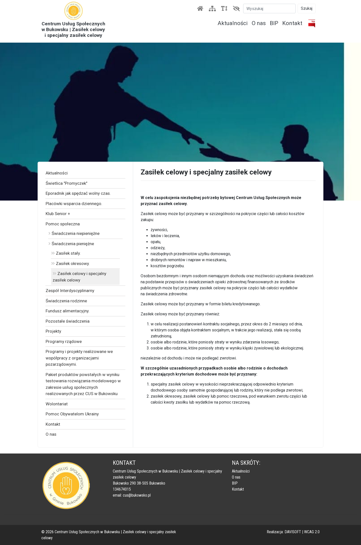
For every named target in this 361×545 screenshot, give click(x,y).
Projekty (53, 331)
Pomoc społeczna (63, 223)
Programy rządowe (64, 341)
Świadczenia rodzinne (66, 300)
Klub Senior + (58, 213)
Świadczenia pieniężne (71, 243)
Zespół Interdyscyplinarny (70, 290)
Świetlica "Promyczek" (66, 183)
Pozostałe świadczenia (67, 321)
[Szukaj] (269, 8)
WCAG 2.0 (312, 531)
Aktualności (233, 23)
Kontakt (292, 23)
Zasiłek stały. (66, 253)
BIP (274, 23)
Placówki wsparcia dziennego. (74, 203)
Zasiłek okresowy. (70, 263)
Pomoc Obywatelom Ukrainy (72, 413)
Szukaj (306, 8)
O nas (259, 23)
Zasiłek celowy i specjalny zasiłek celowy (79, 277)
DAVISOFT (293, 531)
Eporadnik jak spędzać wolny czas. (78, 193)
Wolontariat (57, 403)
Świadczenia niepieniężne (74, 233)
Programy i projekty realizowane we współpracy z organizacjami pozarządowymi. (79, 358)
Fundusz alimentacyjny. (67, 310)
